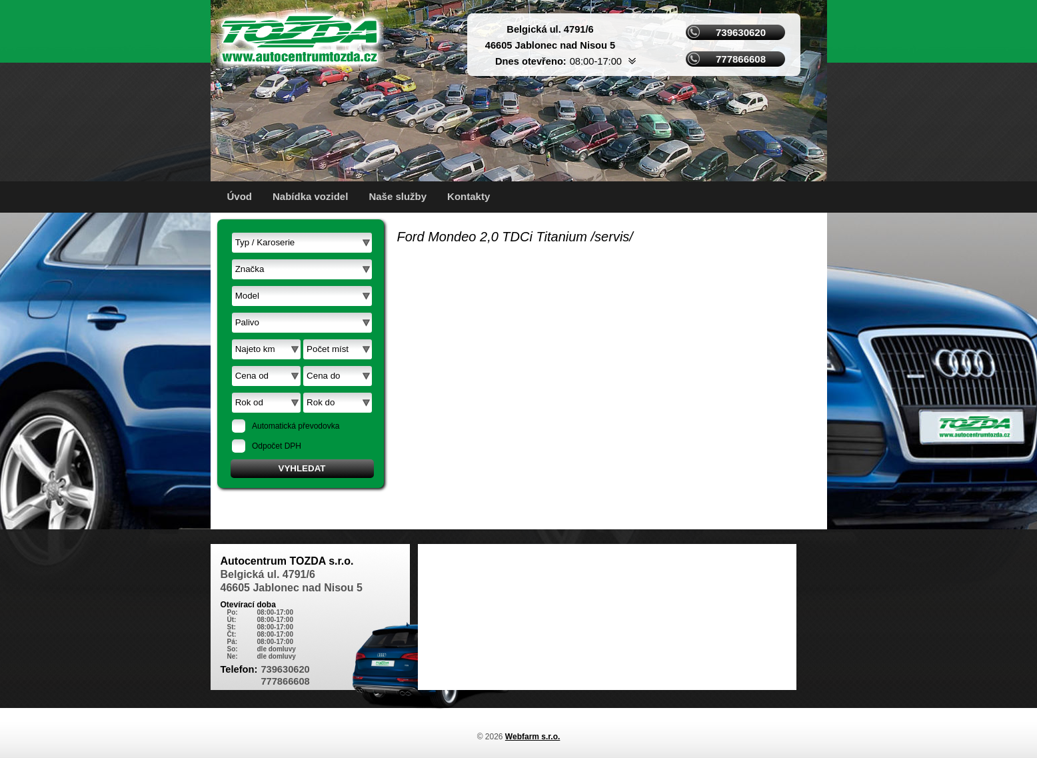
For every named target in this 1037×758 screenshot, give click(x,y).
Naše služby (398, 196)
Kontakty (468, 196)
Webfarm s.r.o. (532, 736)
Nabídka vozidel (310, 196)
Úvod (240, 196)
